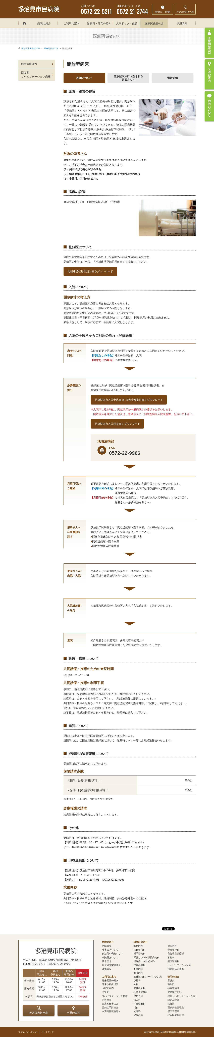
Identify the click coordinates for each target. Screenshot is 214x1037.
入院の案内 (108, 988)
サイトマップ (48, 1032)
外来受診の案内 (110, 980)
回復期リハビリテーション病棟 (35, 74)
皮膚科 (137, 1011)
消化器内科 (139, 949)
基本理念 (106, 961)
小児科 (137, 980)
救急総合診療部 (176, 953)
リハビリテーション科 (179, 965)
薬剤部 (171, 984)
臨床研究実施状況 (111, 965)
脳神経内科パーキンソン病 (148, 976)
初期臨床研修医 (176, 969)
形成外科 (172, 945)
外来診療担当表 (39, 1010)
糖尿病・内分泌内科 (144, 961)
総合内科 (138, 945)
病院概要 (106, 945)
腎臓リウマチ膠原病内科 (146, 957)
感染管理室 (173, 1011)
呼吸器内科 (139, 965)
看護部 (171, 980)
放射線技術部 (175, 992)
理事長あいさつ (110, 949)
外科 (136, 984)
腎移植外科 (173, 949)
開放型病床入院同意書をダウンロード (117, 423)
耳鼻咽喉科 (139, 1003)
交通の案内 (73, 1010)
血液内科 (138, 972)
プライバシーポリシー (28, 1032)
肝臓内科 (138, 969)
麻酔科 (171, 957)
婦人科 (137, 999)
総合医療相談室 (176, 1015)
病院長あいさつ (110, 957)
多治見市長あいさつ (112, 953)
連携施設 (106, 969)
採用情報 (182, 23)
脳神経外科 (139, 988)
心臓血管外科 (141, 992)
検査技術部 (173, 988)
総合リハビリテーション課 (182, 996)
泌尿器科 (138, 1015)
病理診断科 (173, 961)
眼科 (136, 1007)
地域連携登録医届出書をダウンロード (90, 271)
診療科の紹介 (141, 942)
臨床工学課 (173, 999)
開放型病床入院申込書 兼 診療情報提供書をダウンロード (129, 399)
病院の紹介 (44, 23)
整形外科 (138, 996)
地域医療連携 (29, 64)
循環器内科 (139, 953)
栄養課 (171, 1003)
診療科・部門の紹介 (99, 23)
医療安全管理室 (176, 1007)
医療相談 (106, 999)
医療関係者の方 (154, 23)
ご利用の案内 (72, 23)
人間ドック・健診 (126, 23)
